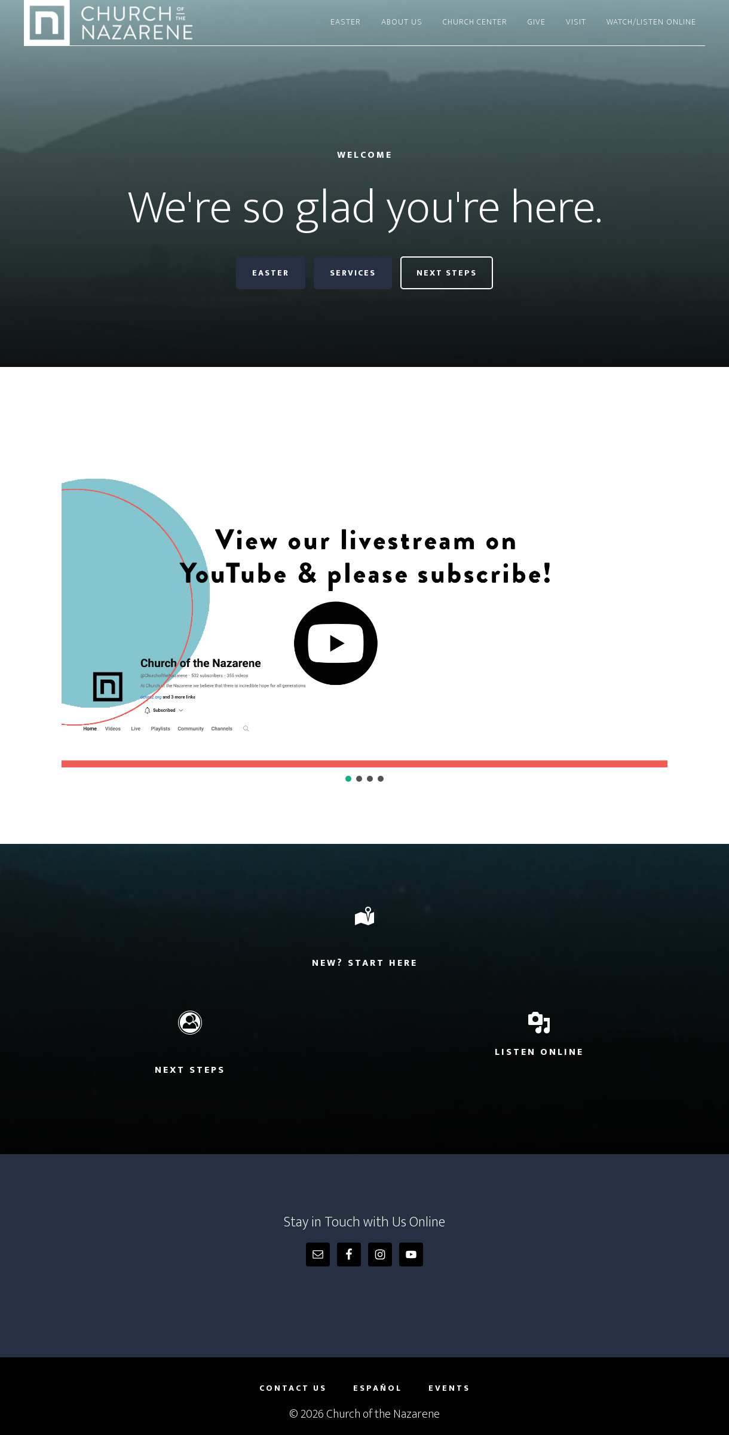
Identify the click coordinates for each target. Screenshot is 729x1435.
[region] (364, 605)
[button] (364, 597)
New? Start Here (365, 963)
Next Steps (446, 273)
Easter (270, 273)
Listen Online (539, 1052)
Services (353, 273)
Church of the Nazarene (131, 22)
